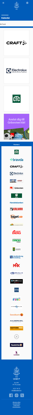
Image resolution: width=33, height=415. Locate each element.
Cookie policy (16, 405)
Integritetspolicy (16, 407)
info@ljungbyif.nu (16, 390)
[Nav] (3, 3)
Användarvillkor (16, 404)
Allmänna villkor (16, 402)
